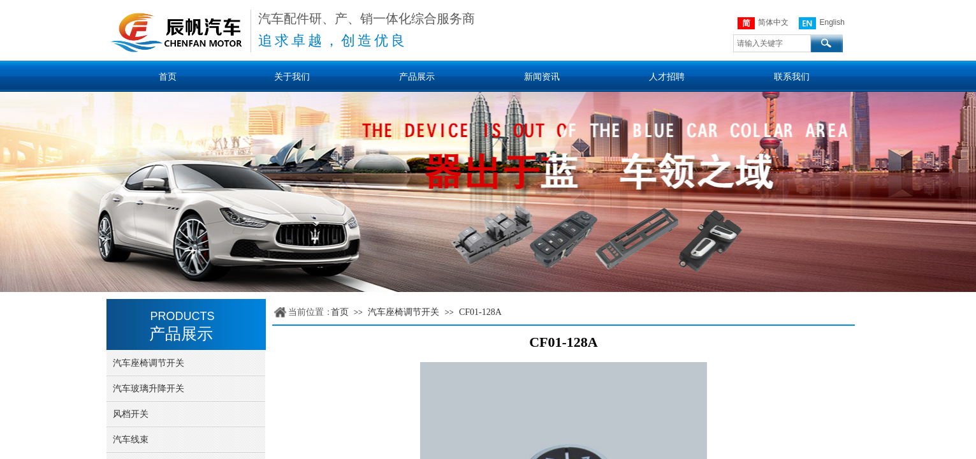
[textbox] (772, 43)
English (821, 23)
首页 (340, 312)
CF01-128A (480, 312)
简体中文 (763, 23)
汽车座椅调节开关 (403, 312)
